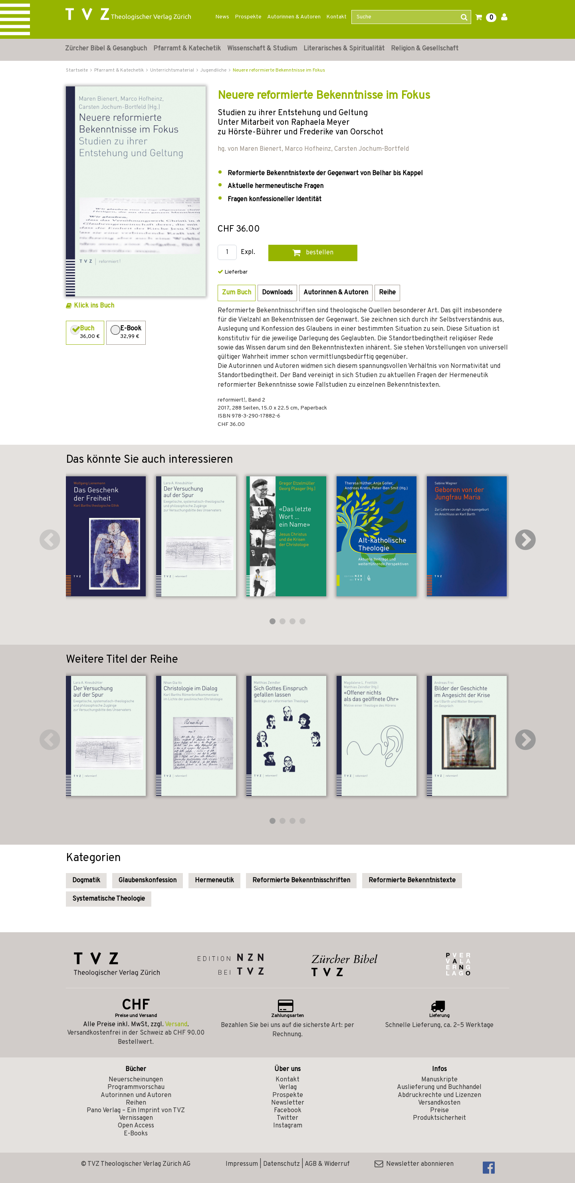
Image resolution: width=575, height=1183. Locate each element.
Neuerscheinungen (136, 1080)
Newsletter (287, 1103)
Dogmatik (86, 881)
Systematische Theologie (108, 899)
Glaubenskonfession (147, 881)
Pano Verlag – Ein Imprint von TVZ (136, 1111)
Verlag (288, 1087)
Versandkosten (439, 1103)
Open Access (136, 1126)
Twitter (287, 1118)
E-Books (136, 1134)
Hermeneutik (214, 881)
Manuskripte (439, 1080)
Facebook (287, 1111)
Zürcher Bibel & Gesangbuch (106, 49)
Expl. (248, 252)
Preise (439, 1111)
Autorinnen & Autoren (294, 17)
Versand (176, 1025)
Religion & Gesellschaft (424, 49)
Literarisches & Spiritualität (344, 49)
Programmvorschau (136, 1087)
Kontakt (336, 17)
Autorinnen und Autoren (136, 1095)
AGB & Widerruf (327, 1164)
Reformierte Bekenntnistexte (412, 881)
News (222, 17)
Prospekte (248, 17)
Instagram (287, 1126)
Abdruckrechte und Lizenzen (439, 1095)
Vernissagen (136, 1118)
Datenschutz (281, 1164)
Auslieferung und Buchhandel (439, 1087)
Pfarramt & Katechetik (187, 49)
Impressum (242, 1164)
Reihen (136, 1103)
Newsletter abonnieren (414, 1164)
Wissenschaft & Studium (262, 49)
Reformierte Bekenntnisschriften (301, 881)
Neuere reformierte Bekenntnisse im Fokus (279, 70)
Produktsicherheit (439, 1118)
